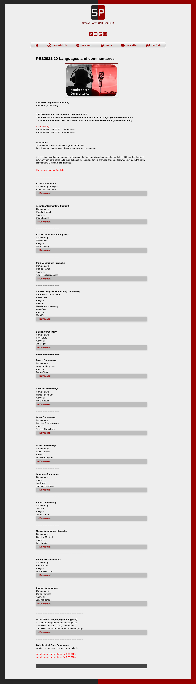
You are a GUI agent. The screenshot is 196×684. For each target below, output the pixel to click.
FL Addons (86, 45)
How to (109, 45)
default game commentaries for (56, 654)
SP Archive (132, 45)
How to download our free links (50, 170)
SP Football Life (60, 45)
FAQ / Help (156, 45)
